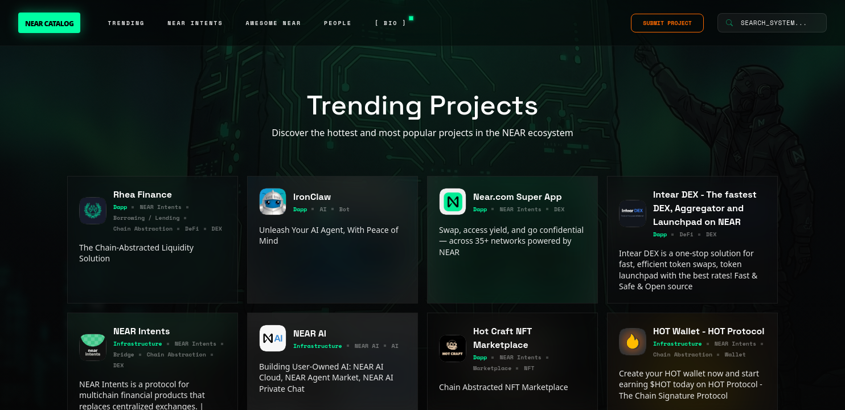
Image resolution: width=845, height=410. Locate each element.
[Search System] (772, 22)
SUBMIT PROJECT (667, 23)
